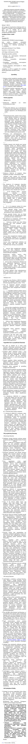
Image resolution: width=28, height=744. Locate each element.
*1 (2, 742)
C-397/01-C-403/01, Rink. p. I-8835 (16, 639)
